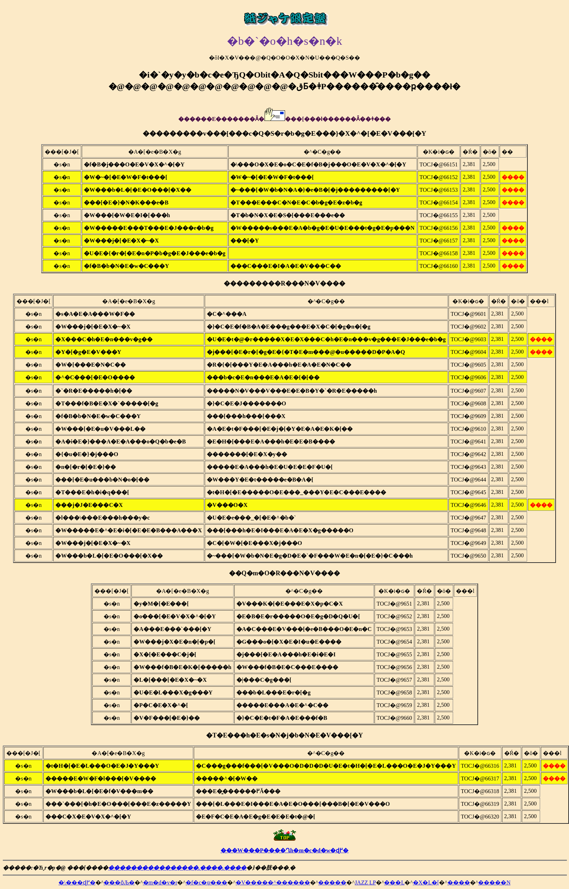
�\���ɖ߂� (76, 882)
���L (394, 882)
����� (332, 882)
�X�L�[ (426, 882)
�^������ (289, 882)
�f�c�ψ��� (206, 882)
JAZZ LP (365, 882)
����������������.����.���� (177, 868)
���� (458, 882)
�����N (494, 882)
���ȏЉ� (119, 882)
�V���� (252, 882)
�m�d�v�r (160, 882)
